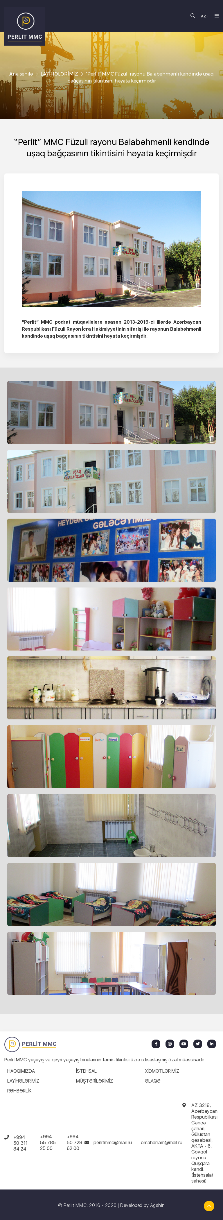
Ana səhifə (21, 74)
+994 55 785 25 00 (48, 1142)
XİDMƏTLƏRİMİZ (162, 1071)
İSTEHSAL (86, 1071)
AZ (203, 16)
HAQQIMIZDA (21, 1071)
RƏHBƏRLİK (19, 1091)
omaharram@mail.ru (161, 1142)
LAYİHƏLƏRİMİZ (59, 74)
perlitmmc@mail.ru (112, 1142)
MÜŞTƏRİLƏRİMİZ (94, 1081)
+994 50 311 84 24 (20, 1143)
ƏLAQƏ (153, 1081)
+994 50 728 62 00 (74, 1142)
